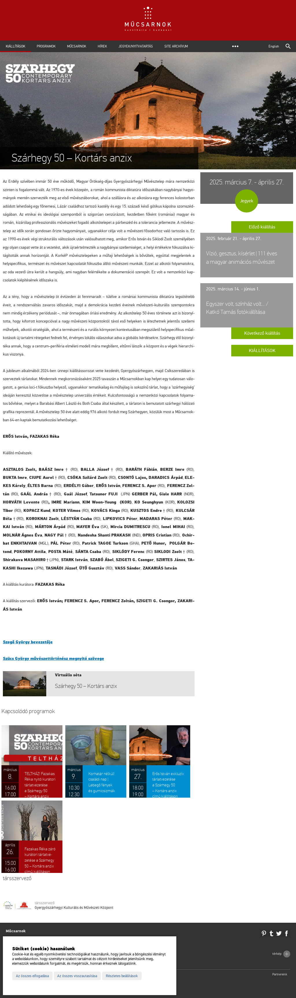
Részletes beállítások (122, 976)
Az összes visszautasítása (77, 976)
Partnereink (279, 974)
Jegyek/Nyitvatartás (136, 46)
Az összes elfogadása (32, 976)
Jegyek (246, 201)
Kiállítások (15, 46)
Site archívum (176, 46)
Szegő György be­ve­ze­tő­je (28, 642)
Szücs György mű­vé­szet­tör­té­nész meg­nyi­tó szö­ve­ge (53, 658)
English (274, 46)
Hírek (102, 46)
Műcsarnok (76, 46)
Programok (46, 46)
